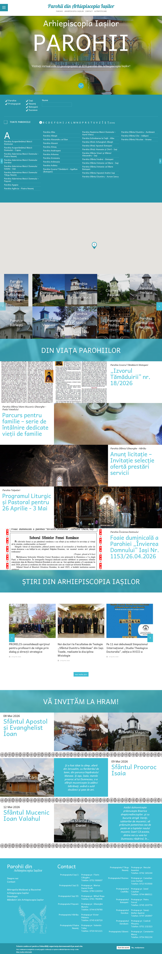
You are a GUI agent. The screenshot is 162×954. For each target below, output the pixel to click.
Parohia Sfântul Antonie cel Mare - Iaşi (100, 162)
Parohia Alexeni (50, 143)
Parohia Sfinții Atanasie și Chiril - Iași (99, 149)
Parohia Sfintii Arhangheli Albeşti (97, 141)
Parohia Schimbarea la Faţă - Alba (98, 138)
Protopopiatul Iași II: (69, 885)
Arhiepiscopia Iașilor (74, 11)
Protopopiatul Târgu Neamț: (119, 869)
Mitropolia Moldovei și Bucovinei (24, 889)
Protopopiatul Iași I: (69, 874)
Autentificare (100, 11)
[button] (94, 245)
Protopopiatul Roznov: (118, 878)
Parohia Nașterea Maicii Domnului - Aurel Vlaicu (99, 133)
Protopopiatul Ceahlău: (122, 890)
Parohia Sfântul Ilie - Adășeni (135, 135)
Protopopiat (14, 103)
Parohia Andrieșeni (52, 150)
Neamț (32, 103)
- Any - (18, 122)
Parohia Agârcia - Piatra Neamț (19, 188)
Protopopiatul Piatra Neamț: (69, 927)
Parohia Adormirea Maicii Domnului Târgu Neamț (20, 173)
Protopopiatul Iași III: (68, 896)
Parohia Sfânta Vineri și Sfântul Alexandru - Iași (96, 154)
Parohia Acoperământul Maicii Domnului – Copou (18, 149)
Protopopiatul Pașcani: (68, 904)
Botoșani (33, 106)
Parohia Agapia (11, 184)
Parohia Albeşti (50, 135)
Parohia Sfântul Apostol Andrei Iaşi (98, 172)
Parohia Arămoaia (51, 161)
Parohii (59, 11)
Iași (31, 100)
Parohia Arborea (50, 154)
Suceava (33, 110)
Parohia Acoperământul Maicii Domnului (18, 142)
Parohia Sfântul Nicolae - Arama (136, 139)
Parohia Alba (49, 132)
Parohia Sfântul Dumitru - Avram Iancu (100, 176)
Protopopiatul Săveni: (119, 931)
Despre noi (12, 878)
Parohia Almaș (49, 146)
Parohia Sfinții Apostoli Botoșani (97, 145)
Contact (89, 11)
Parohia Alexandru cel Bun (55, 139)
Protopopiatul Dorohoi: (122, 911)
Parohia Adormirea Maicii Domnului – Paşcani (21, 180)
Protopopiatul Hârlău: (69, 914)
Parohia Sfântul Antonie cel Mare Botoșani (97, 168)
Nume (45, 100)
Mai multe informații (24, 952)
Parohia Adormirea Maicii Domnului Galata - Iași (20, 167)
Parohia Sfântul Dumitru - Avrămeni (138, 132)
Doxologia (12, 896)
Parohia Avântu (50, 165)
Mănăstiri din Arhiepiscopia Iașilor (25, 899)
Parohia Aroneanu (51, 158)
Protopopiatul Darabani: (122, 922)
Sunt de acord (123, 948)
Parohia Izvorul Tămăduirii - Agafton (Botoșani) (60, 170)
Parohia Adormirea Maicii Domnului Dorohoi (20, 161)
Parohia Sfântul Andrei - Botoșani (97, 159)
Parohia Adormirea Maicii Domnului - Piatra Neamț (21, 155)
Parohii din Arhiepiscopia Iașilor (81, 6)
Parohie (12, 100)
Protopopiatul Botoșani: (122, 901)
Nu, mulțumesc (137, 948)
